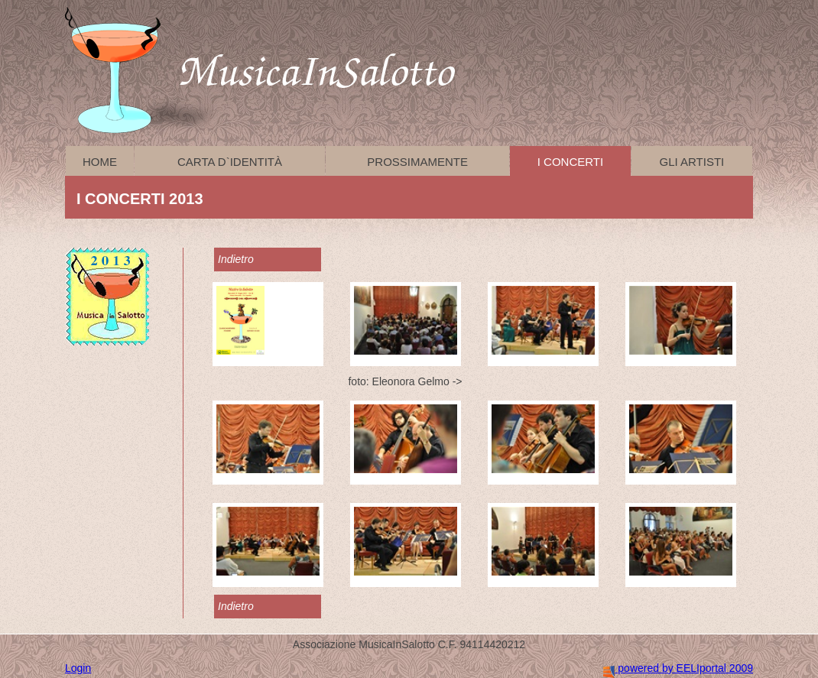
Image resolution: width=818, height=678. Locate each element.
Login (78, 668)
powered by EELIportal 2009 (678, 668)
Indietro (236, 259)
